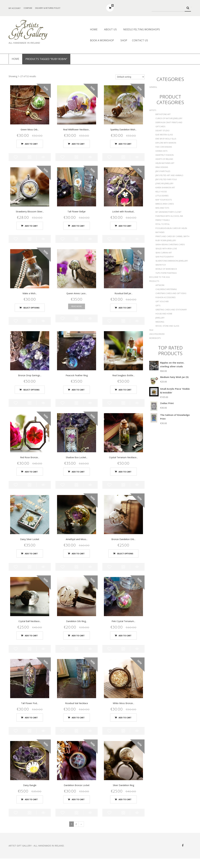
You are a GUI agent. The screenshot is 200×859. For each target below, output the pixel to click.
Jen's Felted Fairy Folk (166, 179)
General (153, 87)
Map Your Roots (163, 199)
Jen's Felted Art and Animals (169, 175)
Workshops (155, 338)
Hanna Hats (161, 151)
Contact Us (140, 40)
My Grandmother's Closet (168, 212)
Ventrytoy (160, 265)
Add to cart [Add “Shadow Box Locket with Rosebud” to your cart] (78, 471)
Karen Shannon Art (165, 187)
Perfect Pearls (162, 220)
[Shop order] (130, 76)
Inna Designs (161, 167)
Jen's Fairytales (162, 171)
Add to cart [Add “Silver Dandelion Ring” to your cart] (125, 799)
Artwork (159, 285)
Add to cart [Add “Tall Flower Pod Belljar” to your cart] (31, 717)
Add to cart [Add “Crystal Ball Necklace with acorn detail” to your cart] (31, 635)
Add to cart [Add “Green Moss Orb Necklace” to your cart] (31, 143)
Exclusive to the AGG (159, 277)
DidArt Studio (162, 130)
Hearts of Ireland (164, 159)
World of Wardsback (166, 269)
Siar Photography (164, 256)
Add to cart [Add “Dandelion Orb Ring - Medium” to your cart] (78, 635)
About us (110, 29)
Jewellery (160, 317)
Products (154, 281)
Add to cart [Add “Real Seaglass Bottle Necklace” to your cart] (125, 389)
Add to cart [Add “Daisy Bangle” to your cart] (31, 799)
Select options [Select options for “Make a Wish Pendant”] (31, 307)
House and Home (163, 313)
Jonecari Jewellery (164, 183)
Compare (28, 8)
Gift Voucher (162, 301)
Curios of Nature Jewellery (168, 118)
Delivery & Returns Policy (47, 8)
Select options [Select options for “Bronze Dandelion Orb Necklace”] (125, 553)
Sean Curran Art (163, 252)
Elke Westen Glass (164, 134)
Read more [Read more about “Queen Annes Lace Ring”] (76, 306)
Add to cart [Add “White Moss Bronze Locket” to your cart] (125, 717)
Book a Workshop (102, 40)
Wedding (159, 322)
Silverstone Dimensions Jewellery (171, 260)
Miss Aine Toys (162, 208)
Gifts (157, 305)
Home (94, 29)
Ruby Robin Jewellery (165, 240)
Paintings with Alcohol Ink (169, 216)
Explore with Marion (165, 142)
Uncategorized (157, 334)
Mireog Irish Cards (164, 204)
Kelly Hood (161, 191)
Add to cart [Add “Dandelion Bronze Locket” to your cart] (78, 799)
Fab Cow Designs (163, 147)
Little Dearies (161, 195)
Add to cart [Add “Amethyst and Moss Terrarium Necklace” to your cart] (78, 553)
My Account (15, 8)
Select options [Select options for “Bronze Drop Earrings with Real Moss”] (31, 389)
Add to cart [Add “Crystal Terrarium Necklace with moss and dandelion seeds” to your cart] (125, 471)
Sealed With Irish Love (166, 248)
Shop (123, 40)
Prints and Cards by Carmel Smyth (172, 236)
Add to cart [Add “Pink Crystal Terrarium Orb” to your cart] (125, 635)
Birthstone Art (163, 114)
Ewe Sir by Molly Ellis (165, 138)
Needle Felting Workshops (141, 29)
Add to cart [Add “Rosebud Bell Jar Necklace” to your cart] (125, 307)
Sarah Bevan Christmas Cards (170, 244)
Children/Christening (166, 289)
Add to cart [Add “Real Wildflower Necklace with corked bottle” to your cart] (78, 143)
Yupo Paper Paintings (166, 273)
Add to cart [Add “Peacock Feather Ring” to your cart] (78, 389)
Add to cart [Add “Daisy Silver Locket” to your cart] (31, 553)
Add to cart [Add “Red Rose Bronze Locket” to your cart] (31, 471)
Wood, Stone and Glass (167, 326)
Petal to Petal (162, 224)
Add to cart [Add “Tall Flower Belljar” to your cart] (78, 225)
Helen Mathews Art (164, 163)
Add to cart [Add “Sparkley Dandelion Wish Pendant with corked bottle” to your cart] (125, 143)
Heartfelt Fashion (164, 155)
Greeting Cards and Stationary (171, 309)
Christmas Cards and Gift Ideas (170, 293)
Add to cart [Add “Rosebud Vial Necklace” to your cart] (78, 717)
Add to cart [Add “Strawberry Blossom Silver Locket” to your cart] (31, 225)
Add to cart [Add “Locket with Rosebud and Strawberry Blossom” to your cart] (125, 225)
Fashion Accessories (165, 297)
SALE (151, 330)
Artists (152, 110)
